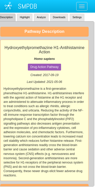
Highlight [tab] (25, 17)
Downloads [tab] (59, 17)
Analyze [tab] (41, 17)
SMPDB (27, 6)
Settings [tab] (77, 17)
